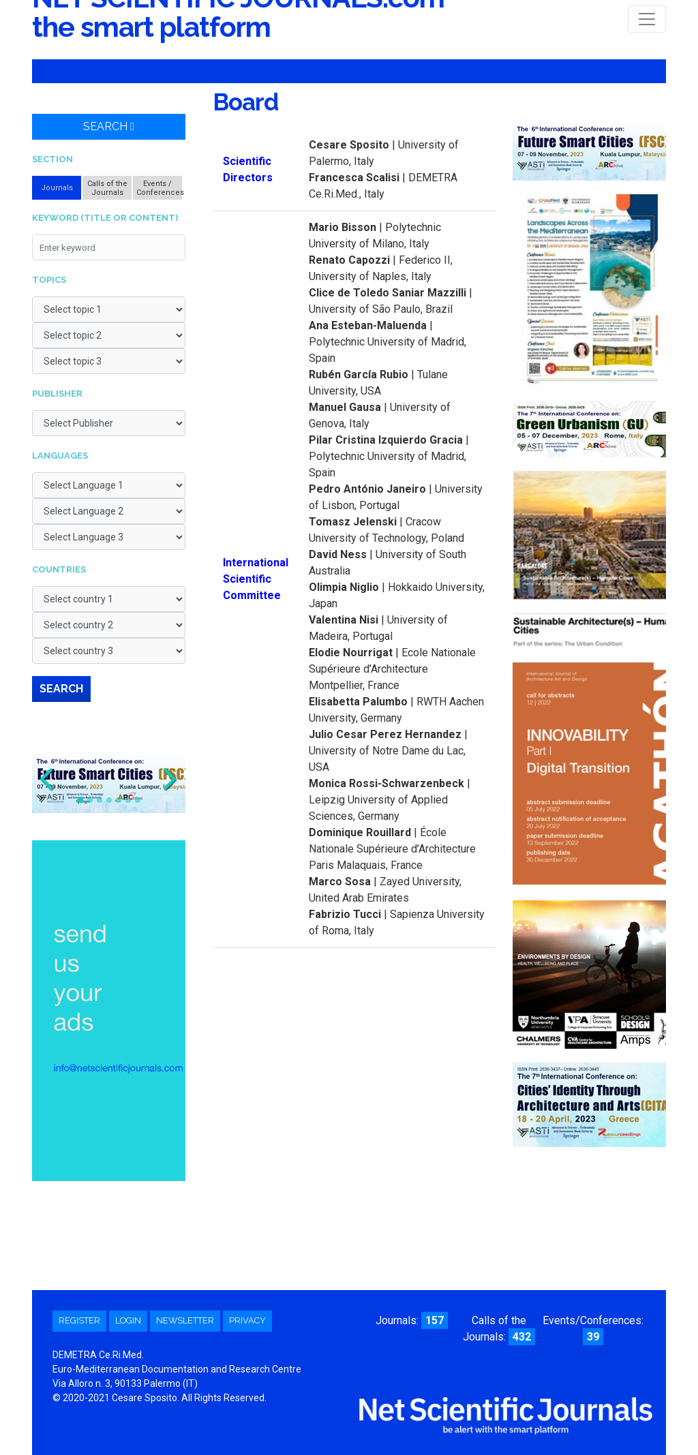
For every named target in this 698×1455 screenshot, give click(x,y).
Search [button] (108, 126)
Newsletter (185, 1320)
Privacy (247, 1320)
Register (79, 1320)
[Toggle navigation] (647, 19)
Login (128, 1320)
